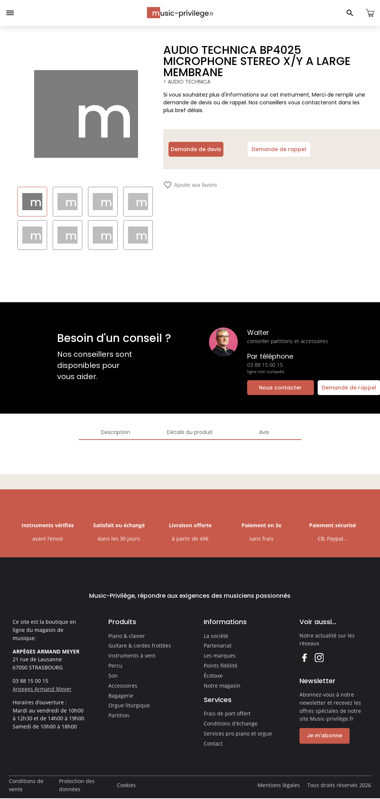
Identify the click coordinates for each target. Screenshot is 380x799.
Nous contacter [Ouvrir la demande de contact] (280, 387)
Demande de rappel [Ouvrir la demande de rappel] (279, 149)
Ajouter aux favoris (190, 184)
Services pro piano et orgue (238, 733)
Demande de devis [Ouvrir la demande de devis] (196, 149)
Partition (119, 715)
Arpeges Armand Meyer (42, 688)
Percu (115, 665)
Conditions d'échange (231, 723)
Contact (213, 743)
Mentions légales (279, 785)
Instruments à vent (131, 655)
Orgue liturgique (129, 705)
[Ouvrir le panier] (370, 13)
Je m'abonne (324, 735)
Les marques (220, 655)
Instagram (319, 657)
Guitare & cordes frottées (139, 645)
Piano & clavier (126, 635)
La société (216, 635)
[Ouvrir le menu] (10, 13)
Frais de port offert (227, 713)
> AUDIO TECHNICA (186, 81)
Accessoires (122, 685)
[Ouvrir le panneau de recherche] (350, 13)
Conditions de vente (26, 785)
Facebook (304, 657)
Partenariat (218, 645)
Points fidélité (221, 665)
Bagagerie (120, 695)
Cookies (126, 785)
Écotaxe (213, 675)
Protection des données (77, 785)
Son (113, 675)
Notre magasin (222, 685)
